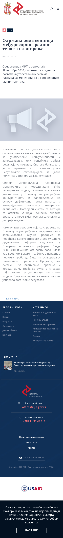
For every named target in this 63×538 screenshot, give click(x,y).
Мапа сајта (31, 442)
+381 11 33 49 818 (34, 421)
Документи (8, 326)
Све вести (11, 299)
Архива (31, 447)
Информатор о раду (43, 340)
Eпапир (36, 336)
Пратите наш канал (31, 457)
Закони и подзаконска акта (44, 314)
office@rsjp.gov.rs (34, 407)
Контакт (7, 335)
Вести (6, 317)
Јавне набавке (10, 330)
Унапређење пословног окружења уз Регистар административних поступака (34, 364)
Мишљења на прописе (44, 324)
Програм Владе (40, 320)
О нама (6, 312)
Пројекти (7, 321)
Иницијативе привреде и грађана (45, 330)
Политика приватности (31, 437)
